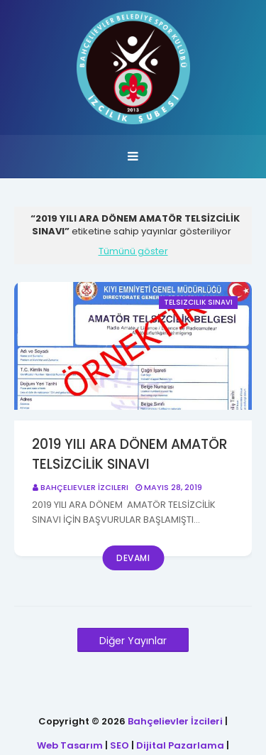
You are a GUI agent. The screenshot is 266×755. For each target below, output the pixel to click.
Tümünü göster (133, 251)
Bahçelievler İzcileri (84, 487)
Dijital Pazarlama (180, 745)
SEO (119, 745)
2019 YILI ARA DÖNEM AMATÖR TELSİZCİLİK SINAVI (130, 454)
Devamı (133, 558)
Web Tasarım (70, 745)
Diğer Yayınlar (133, 641)
